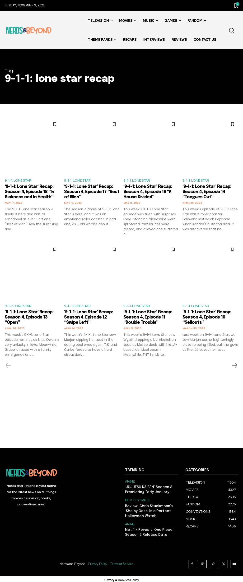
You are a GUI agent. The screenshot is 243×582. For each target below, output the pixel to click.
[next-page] (234, 367)
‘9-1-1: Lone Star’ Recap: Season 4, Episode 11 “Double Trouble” (150, 319)
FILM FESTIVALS (137, 501)
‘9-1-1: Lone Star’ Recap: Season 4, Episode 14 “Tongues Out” (209, 192)
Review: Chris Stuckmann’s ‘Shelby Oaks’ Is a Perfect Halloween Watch (147, 511)
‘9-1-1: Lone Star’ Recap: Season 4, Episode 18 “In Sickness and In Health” (32, 192)
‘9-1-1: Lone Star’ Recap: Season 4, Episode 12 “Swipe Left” (91, 319)
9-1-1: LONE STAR (20, 180)
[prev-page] (8, 367)
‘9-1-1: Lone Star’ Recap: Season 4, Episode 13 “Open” (32, 319)
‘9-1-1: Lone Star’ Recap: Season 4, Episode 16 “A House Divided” (150, 192)
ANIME (130, 483)
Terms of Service (122, 562)
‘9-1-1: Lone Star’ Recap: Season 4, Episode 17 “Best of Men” (91, 192)
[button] (231, 30)
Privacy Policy (98, 562)
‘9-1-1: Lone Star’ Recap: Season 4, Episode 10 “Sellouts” (209, 319)
